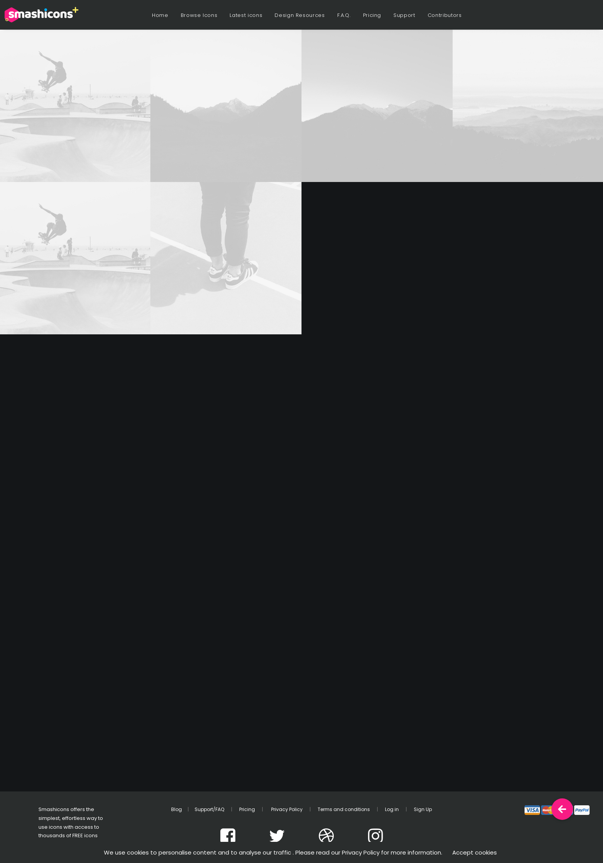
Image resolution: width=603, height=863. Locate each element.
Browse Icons (199, 15)
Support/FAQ (209, 809)
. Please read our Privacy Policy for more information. (367, 852)
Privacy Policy (286, 809)
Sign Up (423, 809)
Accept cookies (474, 852)
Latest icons (246, 15)
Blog (176, 809)
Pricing (372, 15)
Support (404, 15)
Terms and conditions (344, 809)
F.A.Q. (344, 15)
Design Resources (300, 15)
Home (160, 15)
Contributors (445, 15)
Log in (392, 809)
